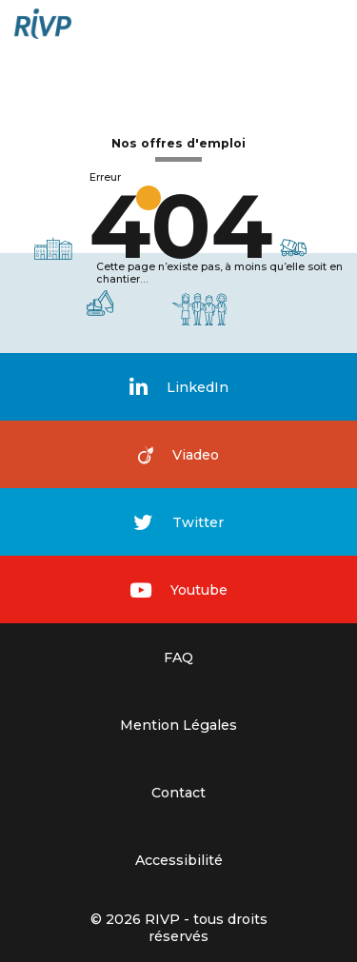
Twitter (178, 522)
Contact (178, 792)
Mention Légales (178, 725)
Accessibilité (179, 860)
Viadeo (178, 454)
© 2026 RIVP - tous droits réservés (179, 928)
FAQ (178, 657)
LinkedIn (178, 387)
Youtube (179, 589)
